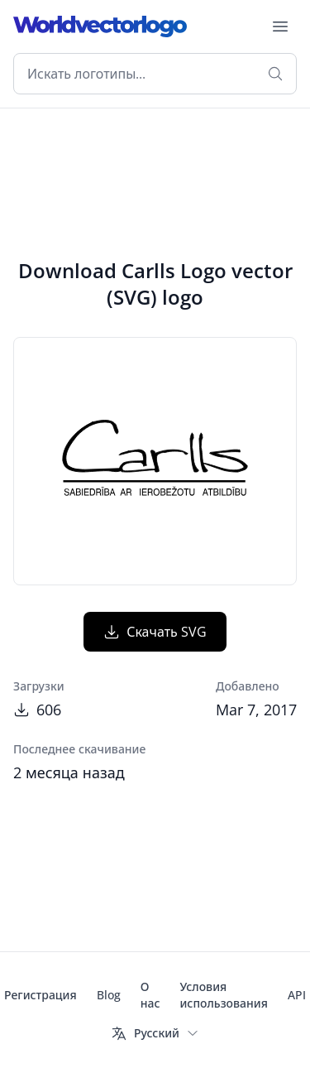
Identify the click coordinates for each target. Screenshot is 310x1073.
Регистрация (40, 995)
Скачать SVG (155, 632)
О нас (150, 995)
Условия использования (223, 995)
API (297, 995)
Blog (109, 995)
